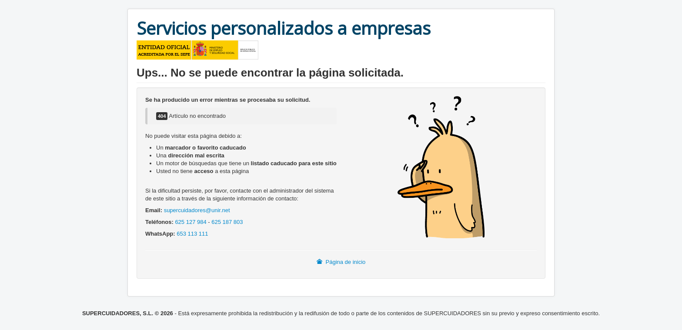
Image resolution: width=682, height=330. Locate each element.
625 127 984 (190, 222)
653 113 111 (192, 233)
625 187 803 (227, 222)
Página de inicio (341, 262)
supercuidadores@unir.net (197, 210)
